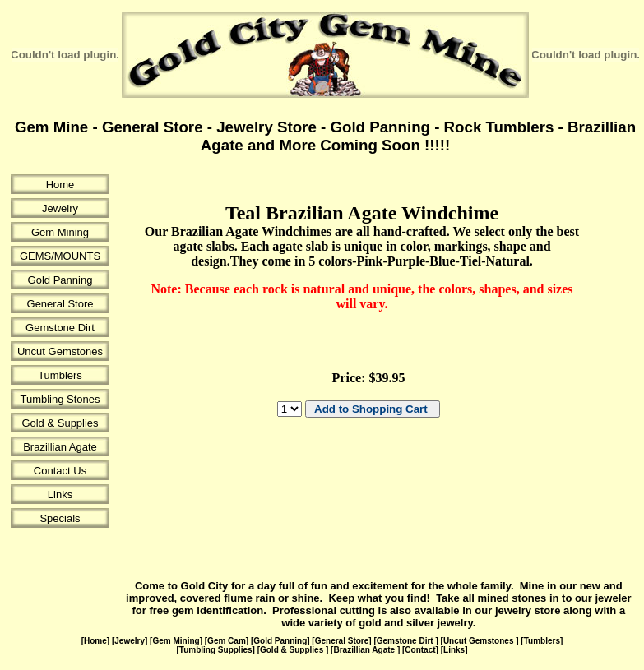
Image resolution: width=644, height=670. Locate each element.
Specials (59, 518)
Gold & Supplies (59, 423)
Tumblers (60, 375)
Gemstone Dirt (60, 327)
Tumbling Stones (60, 399)
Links (60, 494)
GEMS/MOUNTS (60, 256)
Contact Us (60, 470)
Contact (420, 649)
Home (60, 184)
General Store (60, 304)
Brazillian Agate (60, 447)
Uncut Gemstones (60, 351)
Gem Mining (60, 232)
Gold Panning (60, 280)
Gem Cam (226, 640)
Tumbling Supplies (216, 649)
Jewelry (60, 208)
